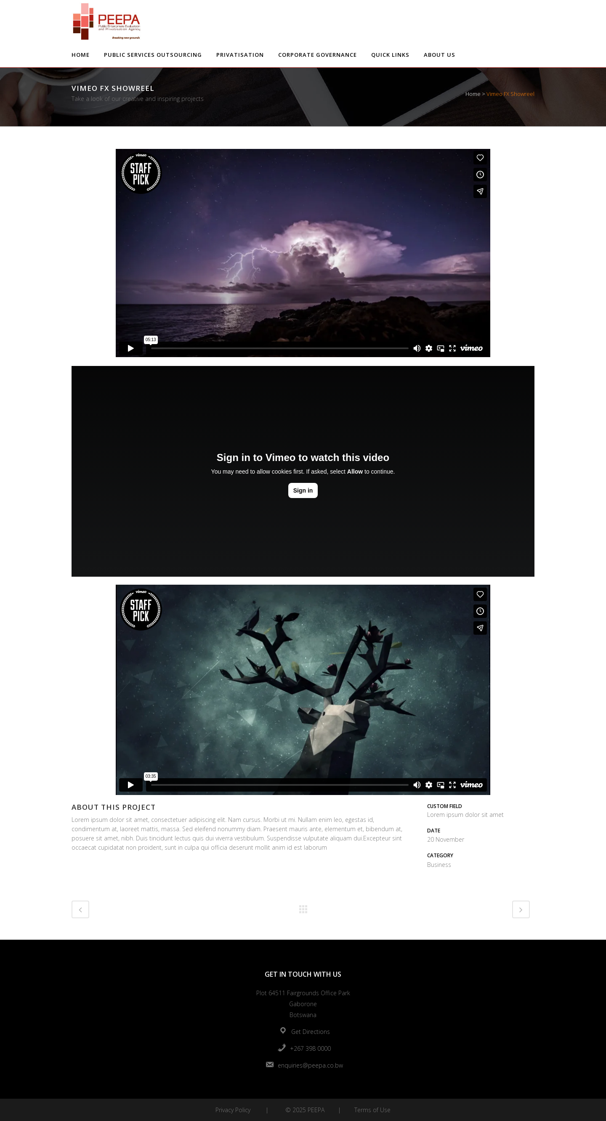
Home (473, 94)
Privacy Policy (232, 1110)
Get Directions (310, 1032)
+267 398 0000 (310, 1048)
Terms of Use (372, 1110)
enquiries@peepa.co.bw (310, 1065)
